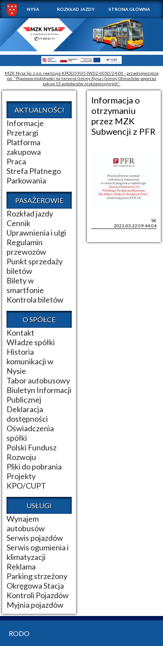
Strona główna (129, 9)
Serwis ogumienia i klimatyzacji (38, 552)
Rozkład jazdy (76, 9)
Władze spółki (31, 342)
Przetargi (22, 132)
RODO (19, 633)
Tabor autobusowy (38, 380)
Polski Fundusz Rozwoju (32, 452)
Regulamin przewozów (26, 246)
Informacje (25, 123)
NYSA (33, 9)
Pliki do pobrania (34, 466)
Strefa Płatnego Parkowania (34, 175)
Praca (16, 161)
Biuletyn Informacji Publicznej (39, 394)
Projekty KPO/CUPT (26, 480)
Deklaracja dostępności (27, 413)
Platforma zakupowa (24, 147)
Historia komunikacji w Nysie (30, 361)
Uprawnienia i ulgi (36, 232)
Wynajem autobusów (26, 523)
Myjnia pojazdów (35, 604)
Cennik (18, 223)
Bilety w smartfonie (25, 285)
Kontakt (20, 332)
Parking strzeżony (37, 576)
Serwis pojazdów (35, 538)
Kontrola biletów (35, 299)
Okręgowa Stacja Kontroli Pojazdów (38, 590)
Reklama (21, 566)
